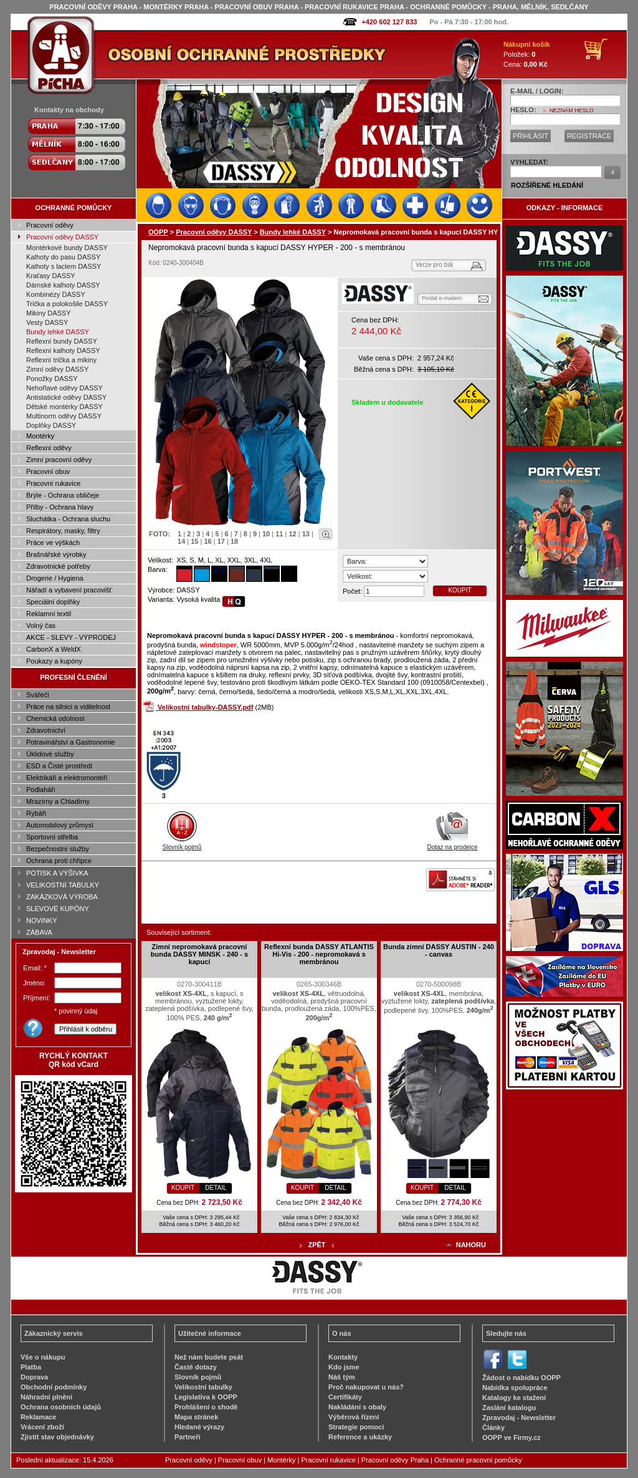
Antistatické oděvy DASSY (66, 397)
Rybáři (36, 813)
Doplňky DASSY (51, 425)
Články (493, 1427)
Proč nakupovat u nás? (366, 1387)
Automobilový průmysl (59, 825)
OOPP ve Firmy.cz (511, 1437)
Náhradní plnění (46, 1397)
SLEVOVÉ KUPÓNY (57, 908)
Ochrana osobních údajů (61, 1407)
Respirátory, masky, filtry (63, 530)
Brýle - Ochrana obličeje (62, 495)
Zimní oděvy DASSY (57, 369)
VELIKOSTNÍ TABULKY (62, 885)
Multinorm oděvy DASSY (64, 416)
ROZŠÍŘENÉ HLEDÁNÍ (547, 185)
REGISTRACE (589, 136)
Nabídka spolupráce (515, 1387)
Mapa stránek (196, 1417)
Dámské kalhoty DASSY (63, 285)
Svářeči (37, 694)
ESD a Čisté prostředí (59, 766)
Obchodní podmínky (54, 1387)
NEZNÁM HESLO (572, 110)
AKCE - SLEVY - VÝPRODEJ (71, 637)
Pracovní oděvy (50, 225)
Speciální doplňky (53, 602)
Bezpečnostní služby (57, 849)
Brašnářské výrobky (56, 554)
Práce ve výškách (53, 542)
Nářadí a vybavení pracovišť (69, 590)
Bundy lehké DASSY (57, 332)
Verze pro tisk (435, 264)
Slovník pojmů (182, 844)
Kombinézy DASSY (55, 294)
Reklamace (39, 1417)
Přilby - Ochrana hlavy (59, 507)
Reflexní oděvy (49, 448)
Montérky (40, 436)
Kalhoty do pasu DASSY (63, 257)
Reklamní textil (48, 613)
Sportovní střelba (52, 837)
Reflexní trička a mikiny (61, 360)
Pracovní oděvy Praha (395, 1460)
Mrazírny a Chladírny (58, 801)
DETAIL (215, 1187)
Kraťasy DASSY (50, 275)
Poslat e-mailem (442, 298)
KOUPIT (459, 590)
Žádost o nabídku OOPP (521, 1377)
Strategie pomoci (356, 1427)
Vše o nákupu (43, 1357)
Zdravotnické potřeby (58, 566)
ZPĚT (316, 1245)
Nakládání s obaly (357, 1407)
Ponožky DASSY (52, 378)
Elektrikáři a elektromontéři (66, 777)
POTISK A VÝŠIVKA (57, 873)
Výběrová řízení (353, 1417)
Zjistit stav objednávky (57, 1437)
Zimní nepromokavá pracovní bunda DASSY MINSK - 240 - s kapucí (199, 954)
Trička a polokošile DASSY (67, 303)
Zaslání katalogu (509, 1407)
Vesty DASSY (47, 322)
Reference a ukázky (360, 1437)
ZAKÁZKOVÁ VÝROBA (62, 897)
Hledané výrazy (199, 1427)
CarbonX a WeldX (53, 649)
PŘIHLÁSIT (530, 136)
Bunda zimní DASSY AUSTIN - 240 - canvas (438, 950)
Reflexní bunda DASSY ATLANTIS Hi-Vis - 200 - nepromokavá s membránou (319, 954)
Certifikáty (345, 1397)
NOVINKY (41, 920)
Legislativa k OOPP (205, 1397)
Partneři (187, 1437)
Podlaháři (40, 789)
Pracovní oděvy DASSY (62, 237)
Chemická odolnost (55, 718)
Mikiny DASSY (48, 313)
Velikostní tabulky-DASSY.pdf (205, 707)
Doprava (34, 1377)
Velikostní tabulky (203, 1387)
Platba (31, 1367)
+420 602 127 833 (389, 22)
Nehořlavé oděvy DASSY (64, 388)
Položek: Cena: (526, 54)
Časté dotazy (195, 1367)
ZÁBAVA (39, 932)
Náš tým (341, 1377)
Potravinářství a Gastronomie (70, 742)
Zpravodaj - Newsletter (519, 1417)
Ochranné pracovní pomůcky (478, 1460)
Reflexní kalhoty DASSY (63, 350)
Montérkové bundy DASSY (67, 247)
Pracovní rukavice (53, 483)
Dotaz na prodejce (452, 844)
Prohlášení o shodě (205, 1407)
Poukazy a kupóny (54, 661)
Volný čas (40, 625)
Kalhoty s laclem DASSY (63, 266)
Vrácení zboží (42, 1427)
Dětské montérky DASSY (64, 406)
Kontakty (343, 1357)
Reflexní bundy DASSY (61, 341)
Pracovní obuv (48, 471)
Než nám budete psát (208, 1357)
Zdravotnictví (45, 730)
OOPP (158, 232)
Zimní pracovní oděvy (59, 459)
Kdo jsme (343, 1367)
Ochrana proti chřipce (59, 860)
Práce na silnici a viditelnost (68, 706)
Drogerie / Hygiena (54, 578)
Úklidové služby (50, 754)
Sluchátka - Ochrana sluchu (68, 519)
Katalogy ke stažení (514, 1397)
